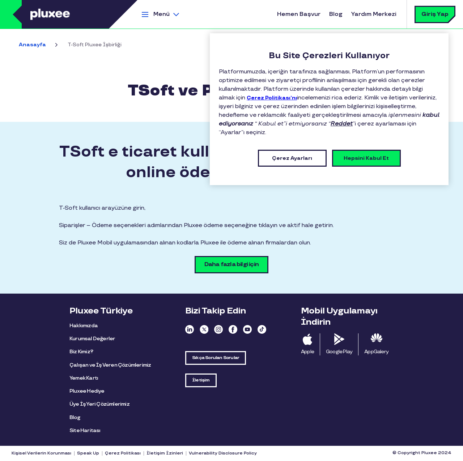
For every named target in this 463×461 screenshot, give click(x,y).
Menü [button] (161, 14)
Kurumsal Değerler (92, 339)
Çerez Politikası (123, 453)
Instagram (218, 329)
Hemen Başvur (298, 14)
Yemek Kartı (83, 378)
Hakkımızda (83, 326)
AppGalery (376, 352)
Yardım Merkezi (373, 14)
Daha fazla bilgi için (231, 264)
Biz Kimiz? (81, 352)
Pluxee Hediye (87, 391)
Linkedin (189, 329)
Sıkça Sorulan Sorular (215, 357)
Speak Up (88, 453)
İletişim (201, 380)
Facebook (233, 329)
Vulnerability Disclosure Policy (223, 453)
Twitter (204, 329)
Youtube (247, 329)
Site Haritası (85, 430)
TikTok (262, 329)
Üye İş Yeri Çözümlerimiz (99, 404)
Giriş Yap (435, 14)
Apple (307, 352)
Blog (336, 14)
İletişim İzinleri (164, 453)
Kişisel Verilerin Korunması (41, 453)
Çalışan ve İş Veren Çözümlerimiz (110, 365)
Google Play (339, 352)
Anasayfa (32, 45)
